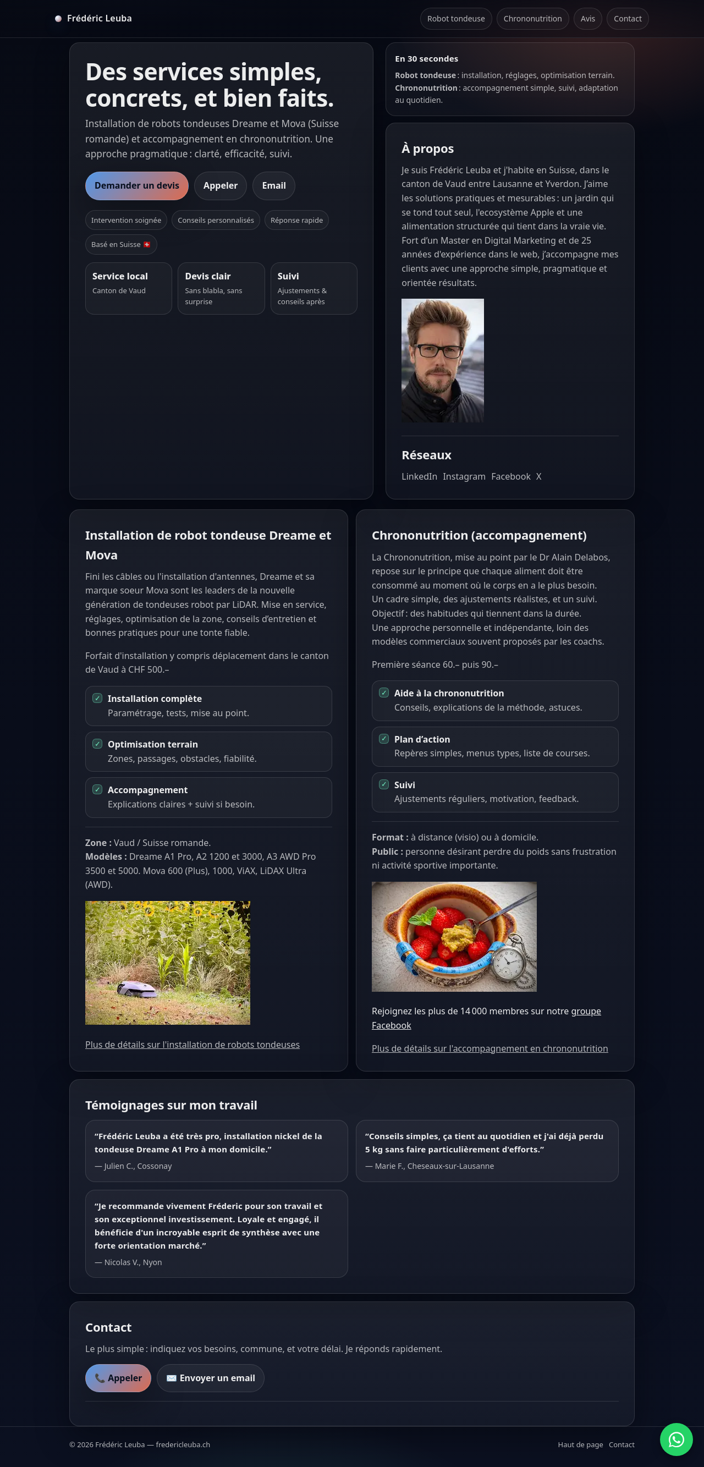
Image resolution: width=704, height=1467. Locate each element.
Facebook (511, 476)
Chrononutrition (533, 18)
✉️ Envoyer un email (210, 1378)
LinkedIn (419, 476)
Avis (588, 18)
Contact (628, 18)
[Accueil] (93, 19)
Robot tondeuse (456, 18)
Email (274, 185)
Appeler (221, 185)
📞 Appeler (118, 1378)
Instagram (464, 476)
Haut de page (580, 1444)
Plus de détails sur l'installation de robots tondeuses (192, 1045)
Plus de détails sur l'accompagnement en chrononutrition (490, 1048)
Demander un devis (137, 185)
